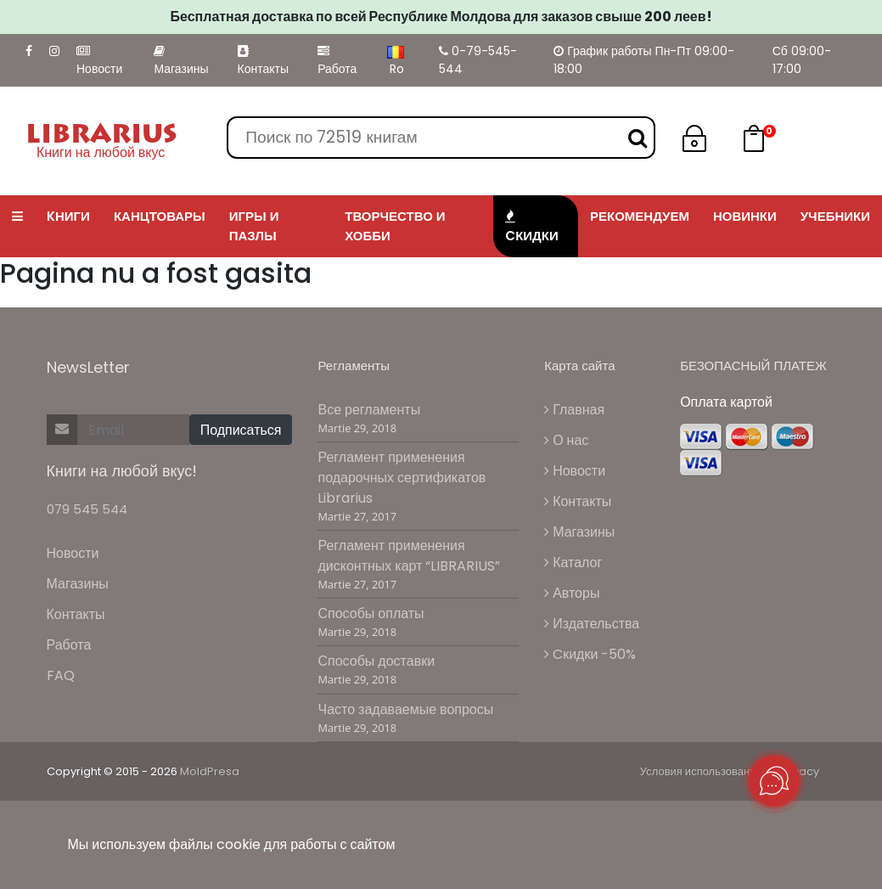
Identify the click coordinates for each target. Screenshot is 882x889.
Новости (99, 61)
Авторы (571, 593)
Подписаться (241, 430)
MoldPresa (209, 771)
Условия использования (701, 771)
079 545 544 (87, 509)
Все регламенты (368, 409)
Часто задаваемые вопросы (405, 709)
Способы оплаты (370, 613)
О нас (566, 440)
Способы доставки (376, 661)
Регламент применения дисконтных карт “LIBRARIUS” (408, 556)
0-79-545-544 (478, 59)
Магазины (181, 61)
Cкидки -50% (590, 654)
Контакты (263, 61)
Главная (574, 409)
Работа (337, 61)
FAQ (61, 675)
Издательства (591, 623)
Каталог (573, 562)
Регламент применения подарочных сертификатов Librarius (401, 477)
